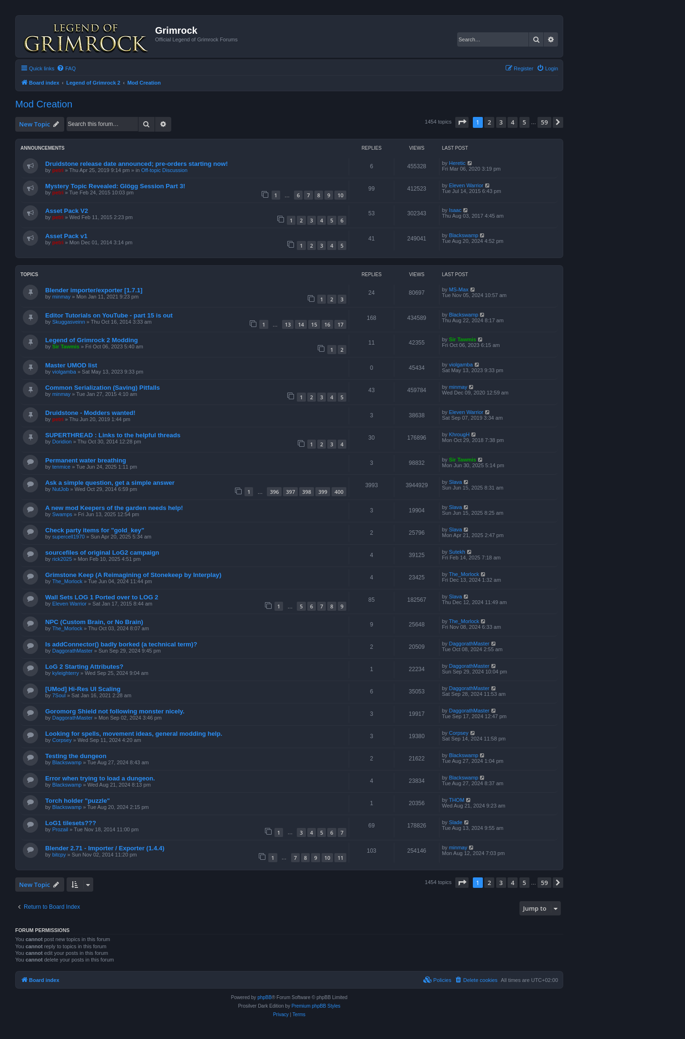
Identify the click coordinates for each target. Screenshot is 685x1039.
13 (288, 324)
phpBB (264, 997)
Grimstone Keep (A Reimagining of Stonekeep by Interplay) (133, 574)
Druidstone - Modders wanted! (90, 412)
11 (340, 857)
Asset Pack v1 (66, 236)
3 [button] (501, 122)
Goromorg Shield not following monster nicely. (115, 711)
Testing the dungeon (76, 756)
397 (290, 491)
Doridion (62, 441)
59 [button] (544, 122)
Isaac (455, 210)
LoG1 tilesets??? (70, 823)
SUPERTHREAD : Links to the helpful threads (112, 435)
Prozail (60, 829)
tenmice (61, 467)
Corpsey (62, 740)
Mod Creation (43, 104)
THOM (456, 800)
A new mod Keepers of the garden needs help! (114, 507)
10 (340, 195)
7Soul (59, 695)
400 (338, 491)
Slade (455, 822)
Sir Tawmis (65, 346)
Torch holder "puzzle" (77, 800)
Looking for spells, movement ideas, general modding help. (133, 733)
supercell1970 (68, 536)
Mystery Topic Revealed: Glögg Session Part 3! (115, 186)
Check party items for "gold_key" (94, 530)
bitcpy (59, 854)
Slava (455, 482)
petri (58, 170)
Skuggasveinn (68, 322)
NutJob (60, 489)
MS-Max (459, 289)
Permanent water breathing (85, 460)
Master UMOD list (71, 365)
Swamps (62, 514)
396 (274, 491)
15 (314, 324)
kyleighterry (65, 673)
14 (301, 324)
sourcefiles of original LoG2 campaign (102, 552)
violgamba (64, 372)
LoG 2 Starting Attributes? (84, 666)
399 (322, 491)
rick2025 (62, 559)
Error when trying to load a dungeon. (100, 778)
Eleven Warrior (466, 185)
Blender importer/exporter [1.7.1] (93, 290)
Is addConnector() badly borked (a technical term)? (121, 644)
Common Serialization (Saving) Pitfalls (102, 387)
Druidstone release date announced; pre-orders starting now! (136, 163)
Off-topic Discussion (164, 170)
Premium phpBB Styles (316, 1006)
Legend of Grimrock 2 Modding (91, 340)
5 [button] (524, 122)
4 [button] (512, 122)
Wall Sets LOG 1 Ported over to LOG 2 (101, 597)
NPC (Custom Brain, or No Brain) (94, 621)
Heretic (457, 163)
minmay (61, 296)
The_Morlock (67, 581)
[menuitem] (66, 68)
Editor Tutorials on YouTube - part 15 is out (109, 315)
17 (340, 324)
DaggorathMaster (72, 651)
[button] (462, 122)
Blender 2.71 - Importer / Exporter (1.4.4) (105, 848)
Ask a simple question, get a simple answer (110, 482)
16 (327, 324)
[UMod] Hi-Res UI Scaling (82, 689)
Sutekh (457, 552)
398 (306, 491)
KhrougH (459, 434)
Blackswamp (464, 235)
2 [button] (489, 122)
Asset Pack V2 (66, 210)
